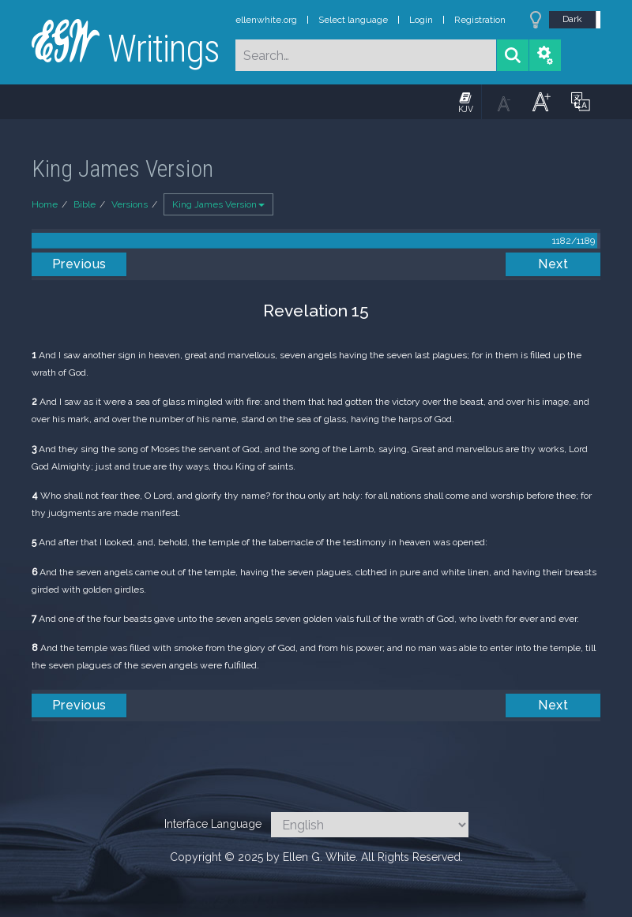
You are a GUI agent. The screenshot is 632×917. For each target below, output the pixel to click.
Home (45, 204)
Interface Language (212, 824)
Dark (572, 18)
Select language (353, 19)
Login (421, 19)
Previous (79, 263)
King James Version (218, 204)
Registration (480, 19)
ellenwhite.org (266, 19)
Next (553, 263)
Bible (84, 204)
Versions (129, 204)
